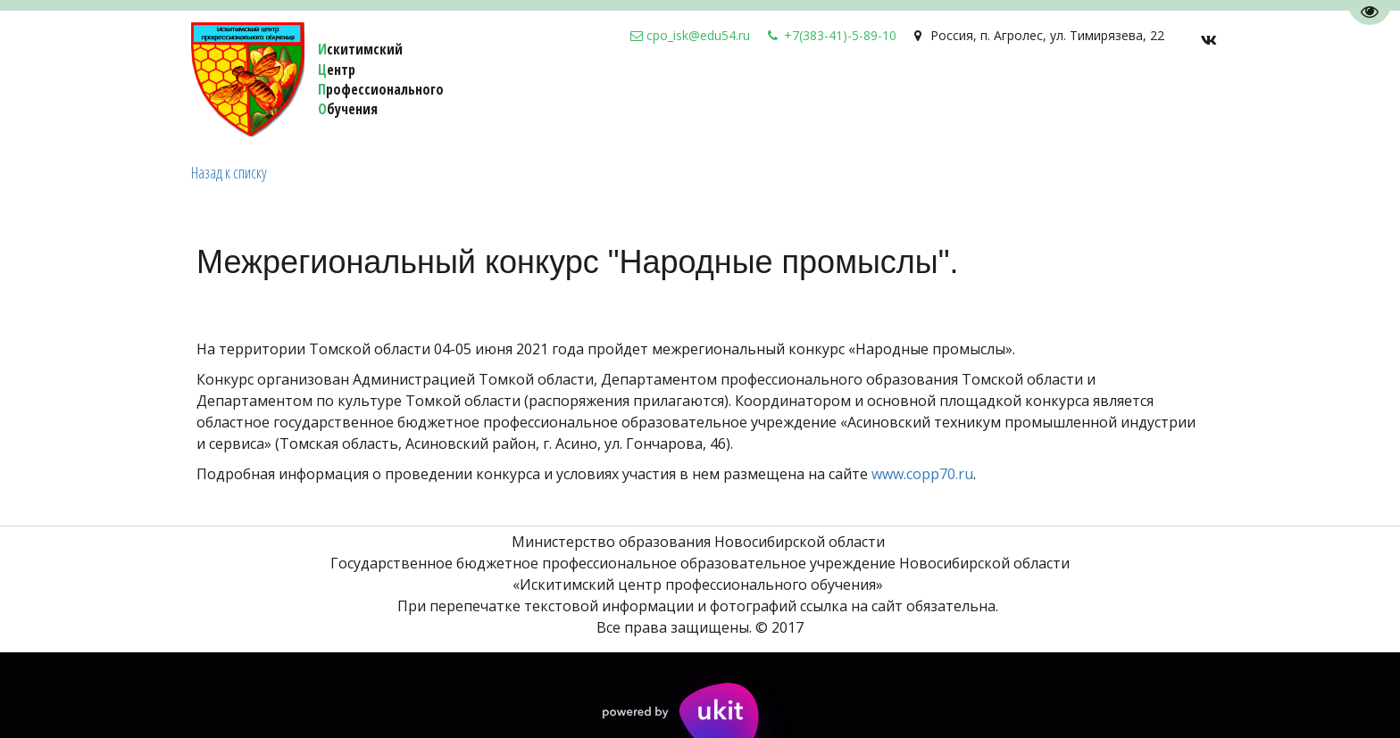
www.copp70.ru (922, 474)
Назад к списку (229, 172)
